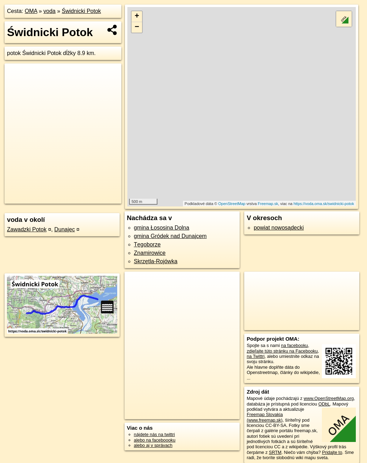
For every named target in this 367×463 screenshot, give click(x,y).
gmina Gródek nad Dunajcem (170, 236)
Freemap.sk (268, 204)
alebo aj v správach (153, 445)
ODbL (324, 404)
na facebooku (294, 345)
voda (49, 11)
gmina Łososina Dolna (161, 228)
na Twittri (255, 356)
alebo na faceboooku (155, 440)
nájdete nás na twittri (154, 434)
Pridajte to (332, 452)
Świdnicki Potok (81, 11)
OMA (31, 11)
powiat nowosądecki (279, 228)
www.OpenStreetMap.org (329, 398)
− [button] (137, 27)
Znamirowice (150, 253)
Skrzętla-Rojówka (155, 261)
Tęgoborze (147, 244)
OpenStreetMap (232, 204)
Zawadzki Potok (27, 229)
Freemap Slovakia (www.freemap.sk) (265, 417)
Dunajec (64, 229)
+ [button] (137, 16)
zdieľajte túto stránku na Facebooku (282, 351)
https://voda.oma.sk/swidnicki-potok (324, 204)
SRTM (275, 452)
